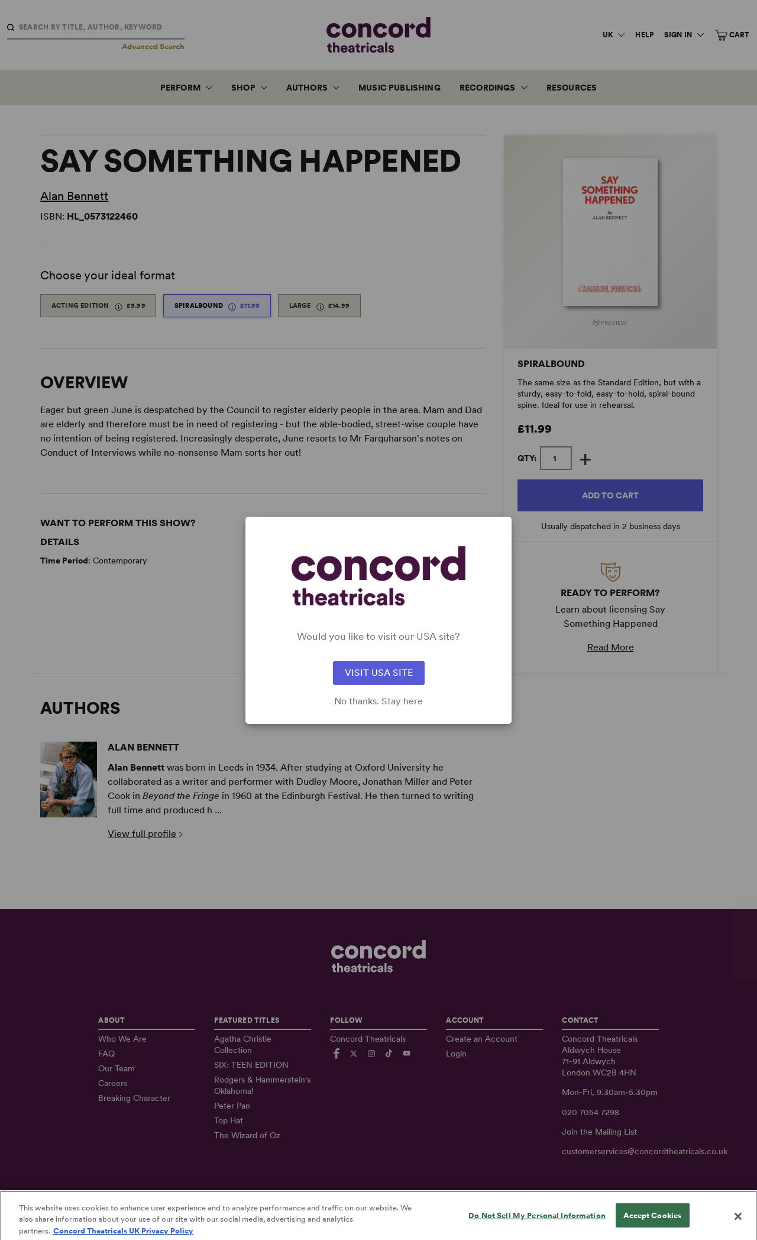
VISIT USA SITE (379, 672)
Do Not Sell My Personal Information (537, 1223)
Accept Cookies (652, 1223)
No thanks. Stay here (378, 701)
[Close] (738, 1225)
